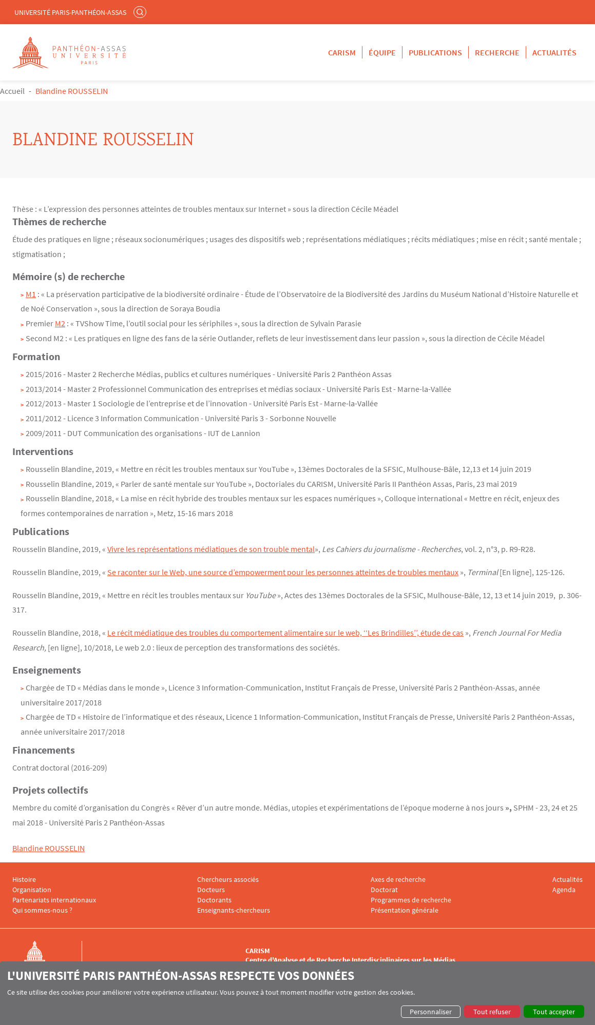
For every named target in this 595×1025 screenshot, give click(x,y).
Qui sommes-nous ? (42, 910)
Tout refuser (492, 1011)
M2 (60, 323)
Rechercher (141, 11)
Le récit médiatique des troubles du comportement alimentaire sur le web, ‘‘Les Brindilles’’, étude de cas (285, 632)
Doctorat (384, 889)
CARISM (342, 52)
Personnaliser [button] (431, 1011)
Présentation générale (404, 910)
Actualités (554, 52)
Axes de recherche (398, 879)
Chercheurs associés (228, 879)
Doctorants (214, 900)
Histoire (24, 879)
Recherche (497, 52)
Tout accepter (554, 1011)
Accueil (12, 91)
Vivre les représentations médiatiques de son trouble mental (211, 549)
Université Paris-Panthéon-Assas (70, 12)
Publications (435, 52)
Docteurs (211, 889)
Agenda (563, 889)
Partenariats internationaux (54, 900)
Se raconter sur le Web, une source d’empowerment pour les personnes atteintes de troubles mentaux (282, 572)
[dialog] (297, 993)
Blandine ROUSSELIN (48, 848)
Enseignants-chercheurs (233, 910)
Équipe (382, 52)
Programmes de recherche (411, 900)
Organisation (31, 889)
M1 (31, 294)
